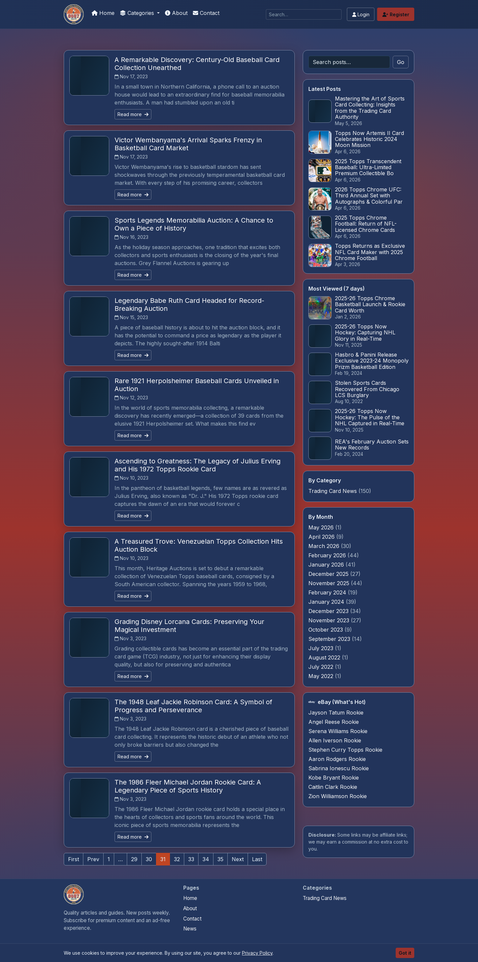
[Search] (304, 14)
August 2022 (325, 657)
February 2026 (328, 555)
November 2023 (329, 620)
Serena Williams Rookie (337, 731)
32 (177, 859)
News (190, 929)
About (176, 13)
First (73, 859)
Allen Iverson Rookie (334, 740)
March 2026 (324, 546)
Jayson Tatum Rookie (335, 712)
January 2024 (327, 601)
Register (395, 14)
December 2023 (329, 611)
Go (400, 62)
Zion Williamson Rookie (337, 796)
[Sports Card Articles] (74, 14)
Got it (405, 953)
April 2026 (322, 536)
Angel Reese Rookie (333, 722)
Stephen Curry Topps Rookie (345, 749)
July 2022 (321, 666)
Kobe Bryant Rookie (333, 777)
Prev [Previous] (93, 859)
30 (149, 859)
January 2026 (327, 564)
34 (205, 859)
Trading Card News (332, 491)
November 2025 (329, 583)
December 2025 (329, 574)
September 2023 (330, 639)
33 (191, 859)
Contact (206, 13)
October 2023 (326, 629)
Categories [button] (138, 13)
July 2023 (321, 648)
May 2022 (321, 676)
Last (257, 859)
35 (220, 859)
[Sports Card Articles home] (74, 894)
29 (134, 859)
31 (163, 859)
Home (103, 13)
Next (238, 859)
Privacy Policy (257, 953)
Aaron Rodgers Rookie (337, 759)
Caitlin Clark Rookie (332, 787)
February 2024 (328, 592)
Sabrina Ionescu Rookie (338, 768)
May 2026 (321, 527)
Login (360, 14)
